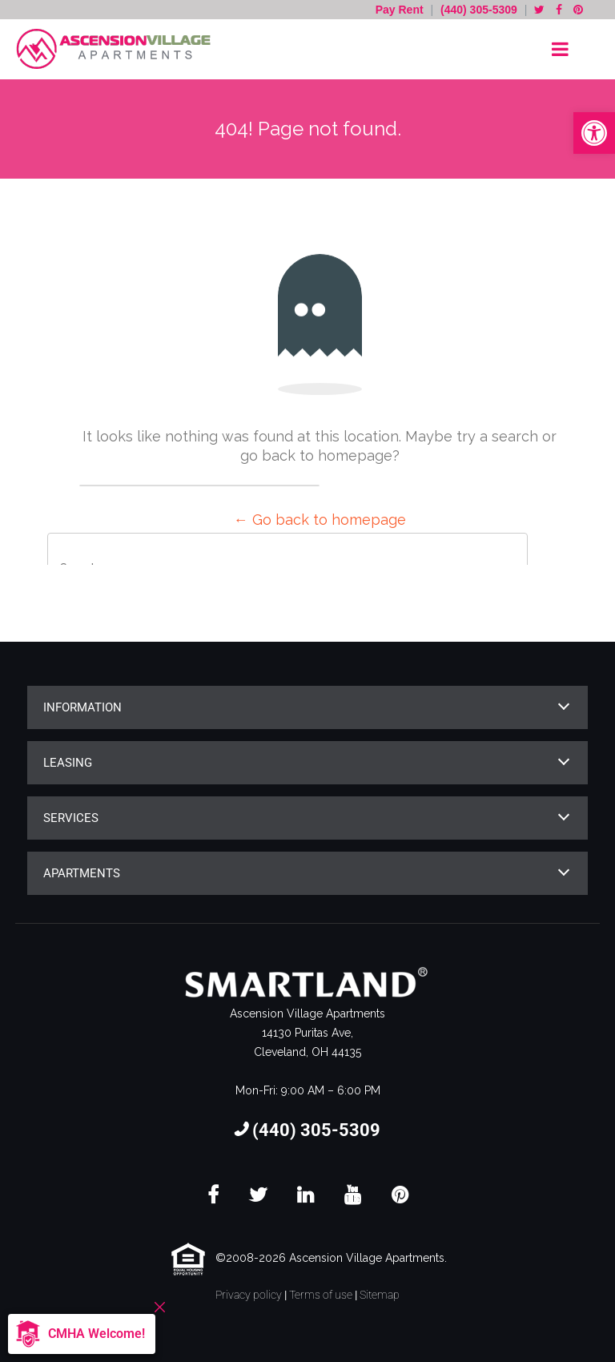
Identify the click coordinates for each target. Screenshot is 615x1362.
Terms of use (320, 1294)
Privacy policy (248, 1294)
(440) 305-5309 (478, 9)
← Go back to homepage (320, 519)
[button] (594, 133)
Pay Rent (401, 9)
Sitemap (380, 1294)
